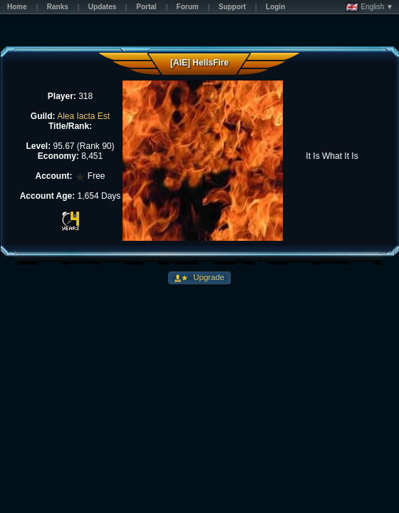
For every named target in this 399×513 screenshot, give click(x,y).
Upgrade (207, 277)
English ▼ (369, 7)
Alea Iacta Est (83, 116)
